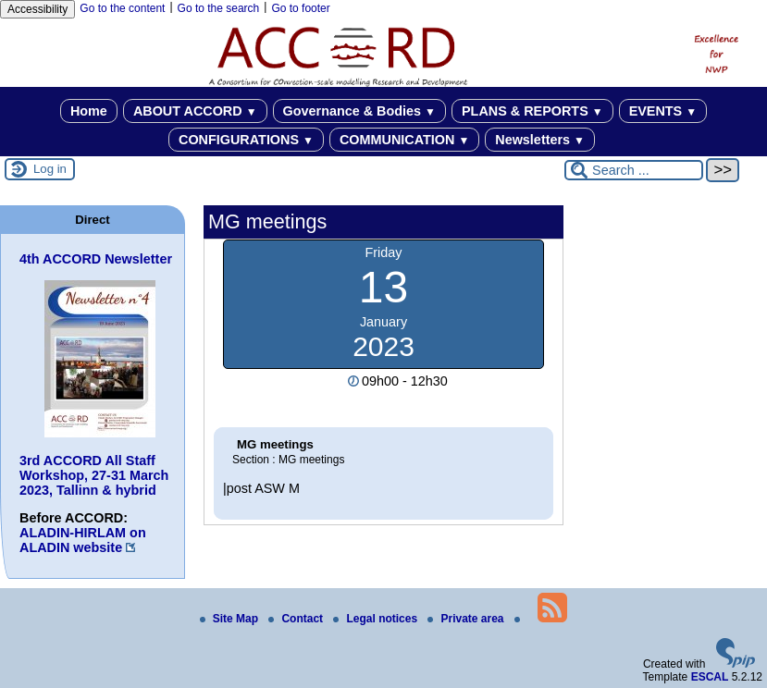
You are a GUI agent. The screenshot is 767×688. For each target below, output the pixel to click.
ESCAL (710, 676)
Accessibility (37, 9)
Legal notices (376, 618)
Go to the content (122, 8)
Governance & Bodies (359, 111)
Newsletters (540, 139)
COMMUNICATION (404, 139)
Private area (466, 618)
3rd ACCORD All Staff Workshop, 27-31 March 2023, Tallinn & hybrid (93, 475)
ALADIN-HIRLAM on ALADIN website (82, 540)
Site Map (231, 618)
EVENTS (663, 111)
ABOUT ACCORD (195, 111)
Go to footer (300, 8)
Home (88, 111)
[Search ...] (633, 170)
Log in (50, 169)
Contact (297, 618)
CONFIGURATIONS (246, 139)
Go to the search (219, 8)
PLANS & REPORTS (532, 111)
